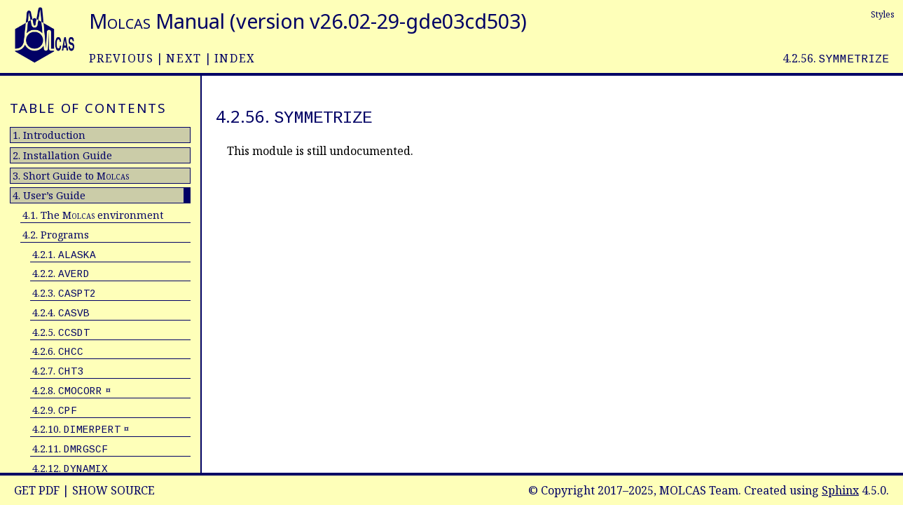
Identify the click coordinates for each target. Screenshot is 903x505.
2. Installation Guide (62, 155)
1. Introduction (49, 135)
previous (121, 58)
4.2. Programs (55, 234)
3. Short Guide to (71, 175)
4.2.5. (61, 332)
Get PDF (37, 490)
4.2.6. (57, 351)
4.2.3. (64, 292)
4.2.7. (57, 370)
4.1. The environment (92, 215)
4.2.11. (70, 448)
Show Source (113, 490)
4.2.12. (70, 468)
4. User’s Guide (49, 195)
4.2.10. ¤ (80, 429)
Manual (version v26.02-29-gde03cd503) (308, 20)
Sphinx (840, 490)
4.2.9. (54, 410)
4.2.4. (61, 312)
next (183, 58)
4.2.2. (61, 273)
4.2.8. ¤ (71, 390)
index (235, 58)
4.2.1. (64, 254)
